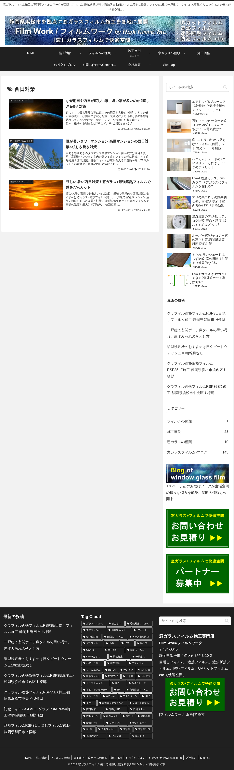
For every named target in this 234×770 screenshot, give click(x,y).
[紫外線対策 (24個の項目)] (91, 637)
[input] (197, 87)
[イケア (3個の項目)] (89, 703)
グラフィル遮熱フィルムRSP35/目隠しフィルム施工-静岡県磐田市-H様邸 (196, 316)
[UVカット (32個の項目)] (142, 630)
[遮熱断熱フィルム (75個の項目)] (138, 624)
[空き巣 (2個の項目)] (126, 729)
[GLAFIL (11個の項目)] (92, 650)
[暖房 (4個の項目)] (118, 683)
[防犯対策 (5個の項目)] (144, 670)
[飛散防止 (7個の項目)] (119, 657)
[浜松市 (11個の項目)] (143, 643)
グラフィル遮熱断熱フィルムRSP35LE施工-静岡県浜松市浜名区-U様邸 (197, 369)
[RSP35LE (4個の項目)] (112, 676)
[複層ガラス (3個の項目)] (110, 716)
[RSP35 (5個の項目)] (111, 670)
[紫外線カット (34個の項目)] (119, 630)
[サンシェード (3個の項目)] (140, 723)
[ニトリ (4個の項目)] (128, 676)
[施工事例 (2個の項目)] (141, 736)
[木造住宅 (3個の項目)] (109, 696)
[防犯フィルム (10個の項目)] (139, 650)
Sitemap (207, 757)
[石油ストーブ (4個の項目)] (139, 683)
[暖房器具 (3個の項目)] (144, 716)
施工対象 (39, 757)
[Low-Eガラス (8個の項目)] (95, 657)
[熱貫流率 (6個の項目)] (115, 663)
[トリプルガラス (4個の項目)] (95, 683)
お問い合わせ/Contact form (166, 757)
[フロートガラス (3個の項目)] (140, 703)
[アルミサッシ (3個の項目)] (128, 696)
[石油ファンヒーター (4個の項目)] (96, 690)
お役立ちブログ (136, 757)
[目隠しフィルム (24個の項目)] (114, 637)
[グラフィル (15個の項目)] (92, 643)
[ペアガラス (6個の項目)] (93, 663)
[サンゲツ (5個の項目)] (127, 670)
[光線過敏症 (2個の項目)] (94, 736)
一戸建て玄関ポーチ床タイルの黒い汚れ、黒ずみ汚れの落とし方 (197, 333)
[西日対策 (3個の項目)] (92, 710)
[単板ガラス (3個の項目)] (91, 696)
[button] (225, 87)
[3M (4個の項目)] (118, 690)
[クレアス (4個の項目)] (144, 676)
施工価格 (116, 757)
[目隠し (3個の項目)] (89, 729)
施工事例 (78, 757)
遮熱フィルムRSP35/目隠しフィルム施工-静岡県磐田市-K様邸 (37, 729)
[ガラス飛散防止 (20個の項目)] (140, 637)
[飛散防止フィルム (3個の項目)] (138, 690)
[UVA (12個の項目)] (127, 643)
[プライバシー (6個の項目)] (139, 663)
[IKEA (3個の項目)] (146, 696)
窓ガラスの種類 (97, 757)
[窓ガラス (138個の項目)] (115, 624)
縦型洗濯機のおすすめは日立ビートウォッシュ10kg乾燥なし (197, 350)
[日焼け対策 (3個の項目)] (116, 710)
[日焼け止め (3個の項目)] (140, 710)
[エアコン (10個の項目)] (114, 650)
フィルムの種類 (59, 757)
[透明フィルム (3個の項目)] (107, 729)
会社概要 (192, 757)
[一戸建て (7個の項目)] (141, 657)
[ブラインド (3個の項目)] (116, 723)
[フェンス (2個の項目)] (118, 736)
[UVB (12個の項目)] (111, 643)
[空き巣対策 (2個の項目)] (143, 729)
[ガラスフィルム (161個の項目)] (94, 624)
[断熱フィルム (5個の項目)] (92, 676)
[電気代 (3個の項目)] (128, 716)
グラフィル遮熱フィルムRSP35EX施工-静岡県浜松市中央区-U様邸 (196, 390)
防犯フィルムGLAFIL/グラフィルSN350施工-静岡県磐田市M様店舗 (37, 712)
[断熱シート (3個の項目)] (93, 723)
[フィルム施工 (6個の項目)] (92, 670)
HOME (26, 757)
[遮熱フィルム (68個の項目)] (94, 630)
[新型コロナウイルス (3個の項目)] (112, 703)
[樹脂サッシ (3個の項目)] (91, 716)
